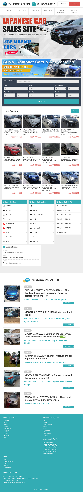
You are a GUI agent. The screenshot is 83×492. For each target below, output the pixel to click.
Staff (5, 463)
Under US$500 (62, 206)
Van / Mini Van (36, 215)
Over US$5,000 (62, 232)
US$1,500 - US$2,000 (64, 219)
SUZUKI (7, 228)
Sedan (33, 219)
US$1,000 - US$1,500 (64, 215)
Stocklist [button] (22, 10)
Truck (33, 210)
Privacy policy (8, 467)
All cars (74, 111)
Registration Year (60, 85)
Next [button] (80, 47)
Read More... (67, 303)
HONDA (7, 215)
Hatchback (35, 228)
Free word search (9, 80)
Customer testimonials (61, 12)
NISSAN (7, 210)
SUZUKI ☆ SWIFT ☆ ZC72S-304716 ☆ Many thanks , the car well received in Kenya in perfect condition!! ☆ (48, 293)
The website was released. (12, 263)
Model (31, 85)
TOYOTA (7, 206)
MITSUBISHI (8, 224)
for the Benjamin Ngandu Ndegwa (14, 252)
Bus (33, 224)
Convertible (35, 237)
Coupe (33, 233)
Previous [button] (3, 47)
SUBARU (6, 430)
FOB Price (58, 92)
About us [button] (35, 10)
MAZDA (7, 219)
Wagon (34, 241)
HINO (6, 241)
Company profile (8, 461)
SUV (33, 206)
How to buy (48, 10)
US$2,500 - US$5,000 (64, 228)
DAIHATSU (8, 237)
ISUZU (6, 233)
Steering (31, 92)
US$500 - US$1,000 (63, 210)
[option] (41, 47)
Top (5, 460)
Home (9, 10)
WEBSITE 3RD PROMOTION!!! (13, 257)
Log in (75, 4)
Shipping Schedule (74, 12)
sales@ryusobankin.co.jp (16, 483)
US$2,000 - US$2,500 (64, 223)
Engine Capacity (8, 92)
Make (5, 85)
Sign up (63, 4)
